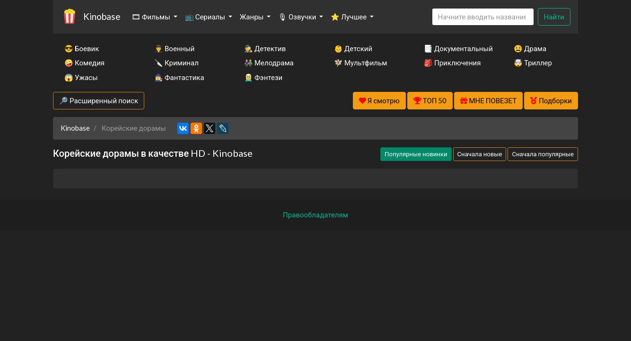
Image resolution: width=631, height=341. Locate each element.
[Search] (483, 17)
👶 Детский (353, 48)
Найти (554, 16)
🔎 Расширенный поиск (98, 100)
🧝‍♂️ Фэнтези (263, 77)
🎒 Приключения (452, 62)
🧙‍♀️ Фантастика (179, 77)
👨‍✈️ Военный (174, 48)
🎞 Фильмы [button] (151, 16)
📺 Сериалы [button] (206, 16)
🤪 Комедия (84, 62)
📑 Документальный (456, 48)
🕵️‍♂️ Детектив (265, 48)
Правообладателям (315, 214)
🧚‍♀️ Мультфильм (360, 62)
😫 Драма (530, 48)
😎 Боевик (81, 48)
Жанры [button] (252, 16)
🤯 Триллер (533, 62)
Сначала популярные (543, 154)
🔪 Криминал (176, 62)
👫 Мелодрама (269, 62)
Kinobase (101, 16)
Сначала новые (479, 154)
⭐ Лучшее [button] (349, 16)
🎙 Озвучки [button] (297, 16)
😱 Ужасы (81, 77)
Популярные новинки (416, 154)
